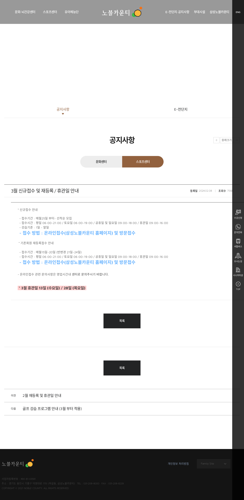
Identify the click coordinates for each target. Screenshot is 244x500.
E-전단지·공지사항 (177, 12)
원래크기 (227, 140)
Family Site (213, 463)
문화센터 (101, 162)
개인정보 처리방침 (178, 463)
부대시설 (199, 12)
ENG (240, 13)
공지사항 (63, 109)
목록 (122, 321)
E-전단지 (180, 109)
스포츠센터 (50, 12)
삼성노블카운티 (219, 12)
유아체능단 (72, 12)
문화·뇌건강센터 (25, 12)
